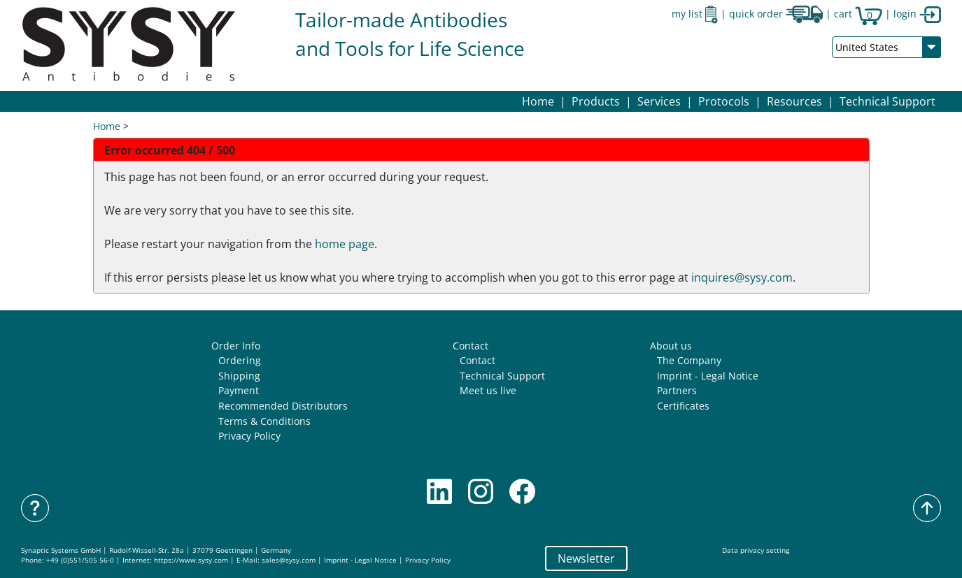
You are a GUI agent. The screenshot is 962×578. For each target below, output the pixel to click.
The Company (689, 360)
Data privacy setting (755, 550)
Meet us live (488, 390)
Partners (677, 390)
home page (344, 244)
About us (671, 345)
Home (538, 101)
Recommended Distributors (283, 405)
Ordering (239, 360)
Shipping (239, 375)
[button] (595, 101)
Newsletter (586, 558)
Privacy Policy (249, 435)
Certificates (683, 405)
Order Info (235, 345)
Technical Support (887, 101)
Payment (238, 390)
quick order (776, 13)
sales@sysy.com (289, 560)
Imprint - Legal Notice (707, 375)
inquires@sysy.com (742, 277)
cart (858, 13)
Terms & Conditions (264, 421)
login (917, 13)
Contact (470, 345)
